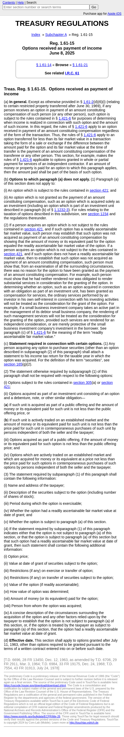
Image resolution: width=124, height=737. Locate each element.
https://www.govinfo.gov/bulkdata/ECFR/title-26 (32, 716)
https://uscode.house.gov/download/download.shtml (35, 685)
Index (35, 35)
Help (21, 2)
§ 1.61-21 (80, 65)
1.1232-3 (61, 210)
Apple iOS (114, 13)
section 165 (13, 364)
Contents (9, 2)
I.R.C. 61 (72, 73)
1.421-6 (65, 118)
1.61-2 (88, 102)
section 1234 (98, 214)
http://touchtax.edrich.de (83, 722)
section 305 (82, 383)
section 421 (99, 190)
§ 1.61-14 (43, 65)
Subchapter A (56, 35)
